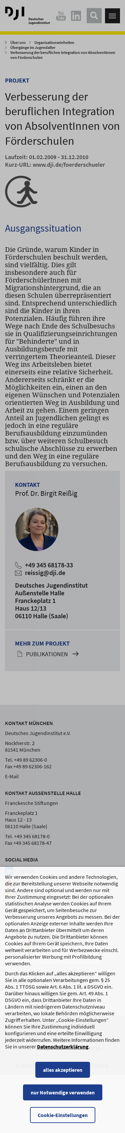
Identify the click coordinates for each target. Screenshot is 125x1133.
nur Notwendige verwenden (63, 1092)
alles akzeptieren (62, 1069)
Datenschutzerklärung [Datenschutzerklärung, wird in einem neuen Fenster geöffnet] (63, 1046)
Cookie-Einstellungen (63, 1115)
